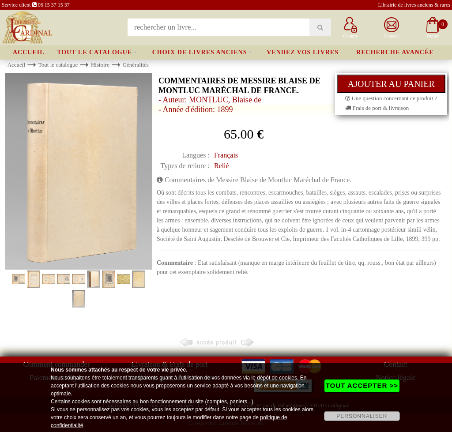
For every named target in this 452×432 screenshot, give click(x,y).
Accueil (29, 52)
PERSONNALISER (361, 416)
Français (226, 155)
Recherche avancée (395, 52)
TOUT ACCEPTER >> (362, 385)
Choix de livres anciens (199, 52)
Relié (221, 165)
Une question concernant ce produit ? (391, 98)
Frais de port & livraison (377, 108)
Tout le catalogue (94, 52)
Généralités (136, 64)
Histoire (100, 64)
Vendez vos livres (303, 52)
